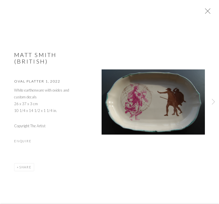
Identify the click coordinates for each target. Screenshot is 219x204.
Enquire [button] (22, 141)
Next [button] (213, 102)
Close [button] (206, 12)
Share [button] (25, 167)
